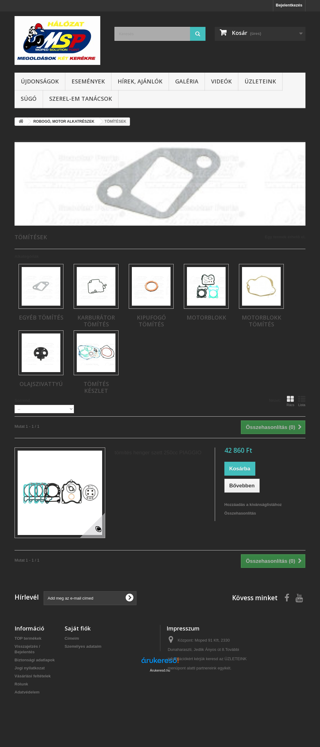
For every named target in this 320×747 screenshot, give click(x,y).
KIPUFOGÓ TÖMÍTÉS (151, 321)
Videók (221, 81)
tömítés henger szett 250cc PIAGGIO (158, 453)
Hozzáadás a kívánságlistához (253, 504)
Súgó (29, 98)
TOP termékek (28, 638)
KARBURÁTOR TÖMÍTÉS (96, 321)
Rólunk (21, 684)
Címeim (72, 638)
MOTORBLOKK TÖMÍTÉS (261, 321)
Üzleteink (260, 81)
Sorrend (22, 400)
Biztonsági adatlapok (35, 660)
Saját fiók (78, 628)
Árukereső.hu (160, 713)
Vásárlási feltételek (33, 676)
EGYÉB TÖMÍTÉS (41, 317)
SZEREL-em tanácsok (80, 98)
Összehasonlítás (240, 513)
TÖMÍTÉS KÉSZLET (96, 387)
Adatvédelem (27, 692)
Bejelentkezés (289, 5)
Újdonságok (40, 81)
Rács (290, 401)
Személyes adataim (83, 646)
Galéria (186, 81)
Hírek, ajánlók (140, 81)
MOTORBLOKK (206, 317)
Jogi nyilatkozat (30, 668)
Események (88, 81)
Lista (301, 401)
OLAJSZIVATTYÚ (41, 384)
